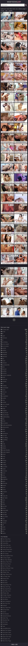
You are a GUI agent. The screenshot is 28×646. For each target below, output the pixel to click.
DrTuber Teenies (6, 595)
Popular (2, 10)
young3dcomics (6, 628)
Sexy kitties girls (6, 541)
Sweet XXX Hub (6, 636)
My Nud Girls (5, 609)
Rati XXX (4, 580)
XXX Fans (4, 622)
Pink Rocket (5, 613)
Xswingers (4, 624)
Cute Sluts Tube (6, 632)
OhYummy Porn (6, 564)
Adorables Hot (5, 638)
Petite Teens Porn (6, 574)
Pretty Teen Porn (6, 547)
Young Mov (4, 543)
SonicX (3, 611)
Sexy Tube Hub (5, 607)
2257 (16, 644)
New (6, 10)
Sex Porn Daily (5, 566)
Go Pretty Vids (5, 576)
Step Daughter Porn (7, 555)
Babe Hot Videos (6, 630)
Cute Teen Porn (6, 591)
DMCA (12, 644)
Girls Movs (4, 599)
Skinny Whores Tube (7, 568)
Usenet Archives (6, 616)
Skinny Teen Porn (6, 562)
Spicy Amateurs (6, 601)
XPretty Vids (5, 593)
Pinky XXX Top (5, 586)
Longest (10, 10)
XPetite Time (5, 572)
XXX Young (4, 553)
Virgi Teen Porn (5, 570)
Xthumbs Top (5, 620)
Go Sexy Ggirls (5, 557)
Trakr (3, 626)
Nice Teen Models (6, 559)
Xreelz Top (4, 618)
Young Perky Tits (6, 584)
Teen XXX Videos (6, 551)
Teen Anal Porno (6, 589)
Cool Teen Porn (5, 597)
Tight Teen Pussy (6, 634)
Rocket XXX (5, 578)
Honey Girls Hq (5, 545)
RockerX (4, 605)
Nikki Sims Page (6, 640)
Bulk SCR (4, 582)
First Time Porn (5, 539)
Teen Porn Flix (5, 603)
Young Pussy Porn (6, 549)
